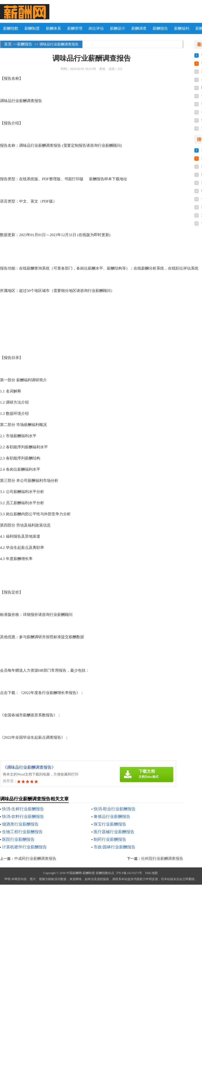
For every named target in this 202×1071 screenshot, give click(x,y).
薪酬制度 (32, 28)
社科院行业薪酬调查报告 (162, 858)
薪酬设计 (117, 28)
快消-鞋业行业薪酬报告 (115, 809)
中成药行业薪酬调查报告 (35, 858)
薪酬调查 (139, 28)
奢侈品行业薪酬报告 (112, 816)
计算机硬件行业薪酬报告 (24, 847)
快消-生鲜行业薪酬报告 (23, 809)
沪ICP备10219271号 (129, 873)
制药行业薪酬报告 (110, 839)
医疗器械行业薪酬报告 (114, 832)
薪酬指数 (10, 28)
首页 (8, 44)
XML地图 (151, 873)
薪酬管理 (74, 28)
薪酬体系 (53, 28)
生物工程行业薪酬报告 (22, 832)
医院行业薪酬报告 (18, 839)
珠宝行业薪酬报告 (110, 824)
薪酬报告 (160, 28)
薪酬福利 (181, 28)
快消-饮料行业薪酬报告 (23, 816)
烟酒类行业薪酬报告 (20, 824)
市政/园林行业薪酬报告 (114, 847)
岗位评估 (96, 28)
